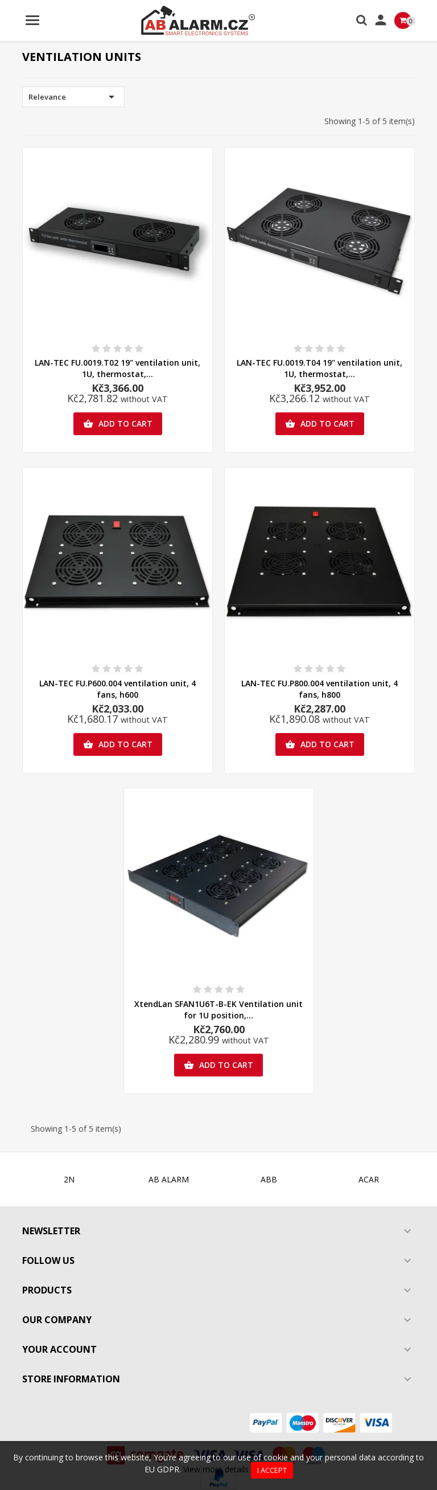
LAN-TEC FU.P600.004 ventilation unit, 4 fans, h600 (117, 689)
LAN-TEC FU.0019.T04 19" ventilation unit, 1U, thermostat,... (319, 368)
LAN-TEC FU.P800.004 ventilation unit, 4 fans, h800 (319, 689)
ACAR (368, 1179)
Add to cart (117, 423)
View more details (216, 1469)
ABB (269, 1179)
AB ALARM (169, 1179)
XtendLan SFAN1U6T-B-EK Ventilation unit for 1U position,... (218, 1009)
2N (69, 1179)
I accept (272, 1470)
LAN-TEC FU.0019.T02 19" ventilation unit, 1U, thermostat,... (117, 368)
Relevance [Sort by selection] (73, 97)
